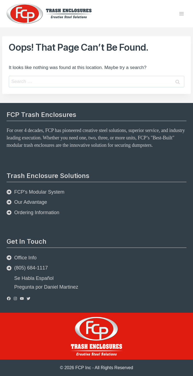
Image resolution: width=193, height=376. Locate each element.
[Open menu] (181, 13)
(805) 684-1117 (31, 268)
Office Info (25, 257)
